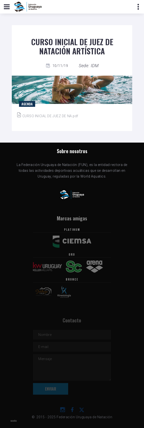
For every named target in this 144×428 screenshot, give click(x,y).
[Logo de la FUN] (28, 7)
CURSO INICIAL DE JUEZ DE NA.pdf (47, 116)
